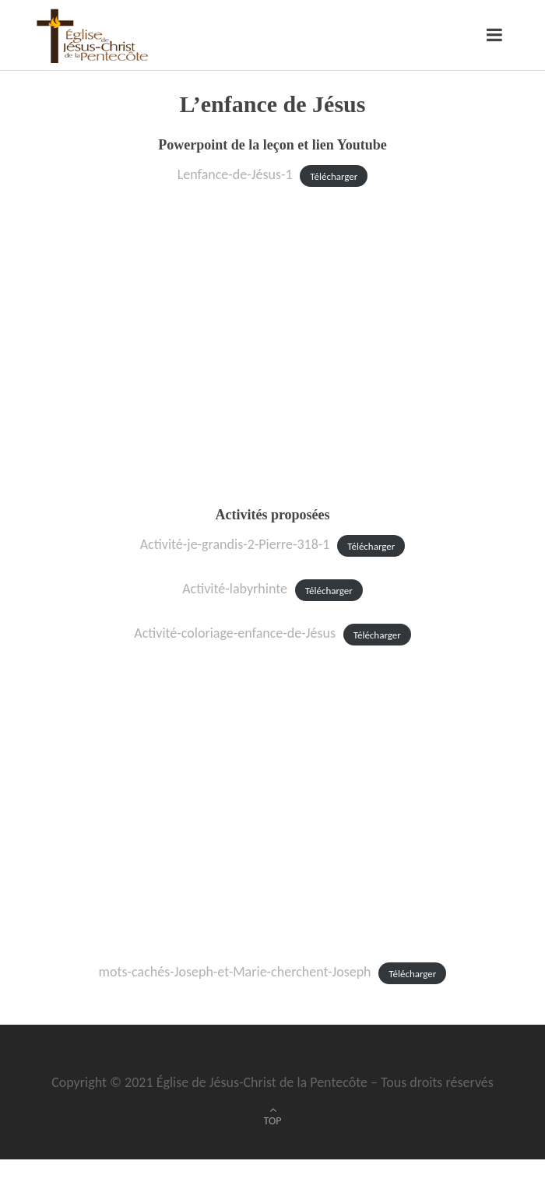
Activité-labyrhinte (234, 588)
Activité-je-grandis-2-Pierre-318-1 (235, 544)
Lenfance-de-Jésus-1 (235, 174)
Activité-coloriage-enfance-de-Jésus (235, 633)
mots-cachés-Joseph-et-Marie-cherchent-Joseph (235, 971)
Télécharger (333, 175)
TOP (273, 1120)
